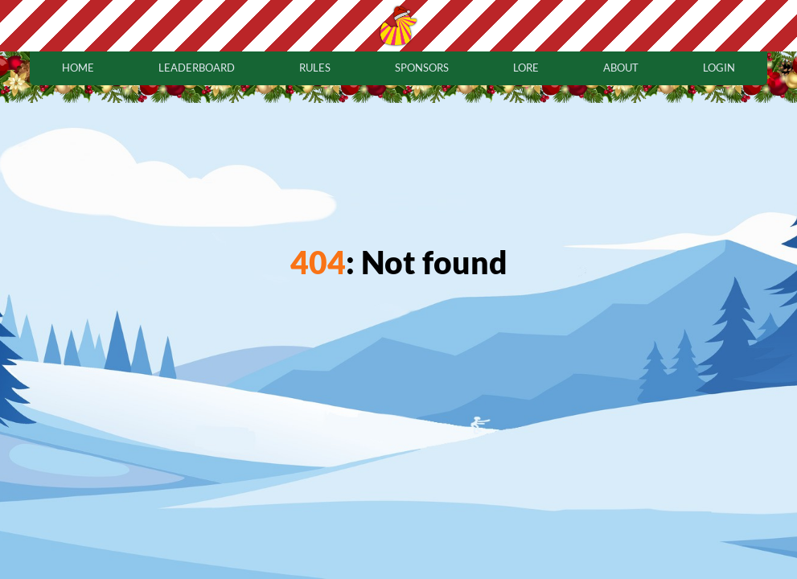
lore (526, 67)
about (621, 67)
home (78, 67)
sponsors (422, 67)
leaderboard (196, 67)
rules (315, 67)
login (719, 67)
